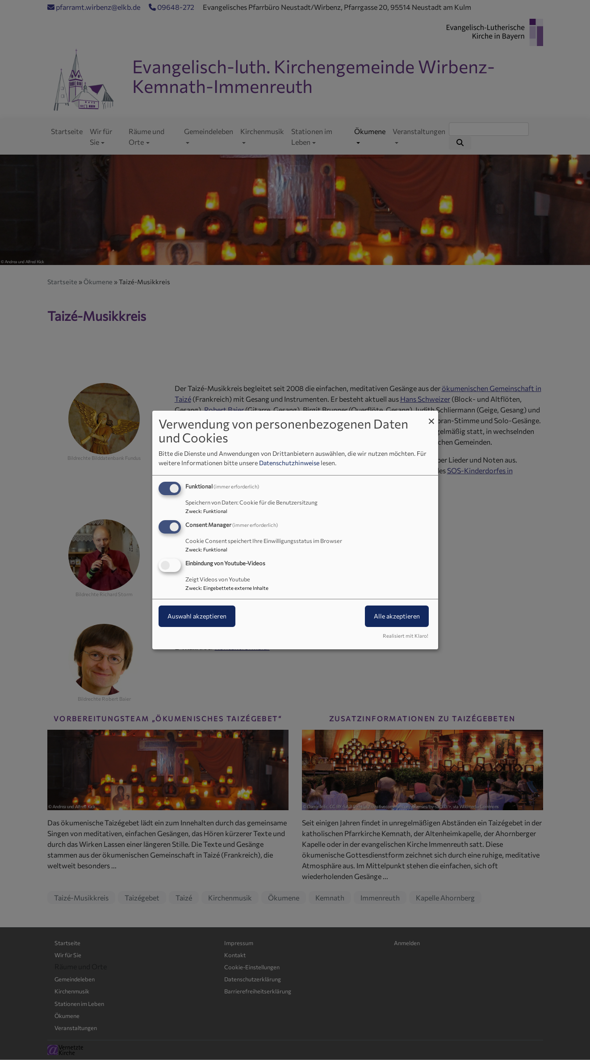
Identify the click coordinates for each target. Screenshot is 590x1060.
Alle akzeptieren (397, 616)
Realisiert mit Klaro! (405, 636)
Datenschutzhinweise (289, 463)
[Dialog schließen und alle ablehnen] (431, 416)
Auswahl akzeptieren (196, 616)
